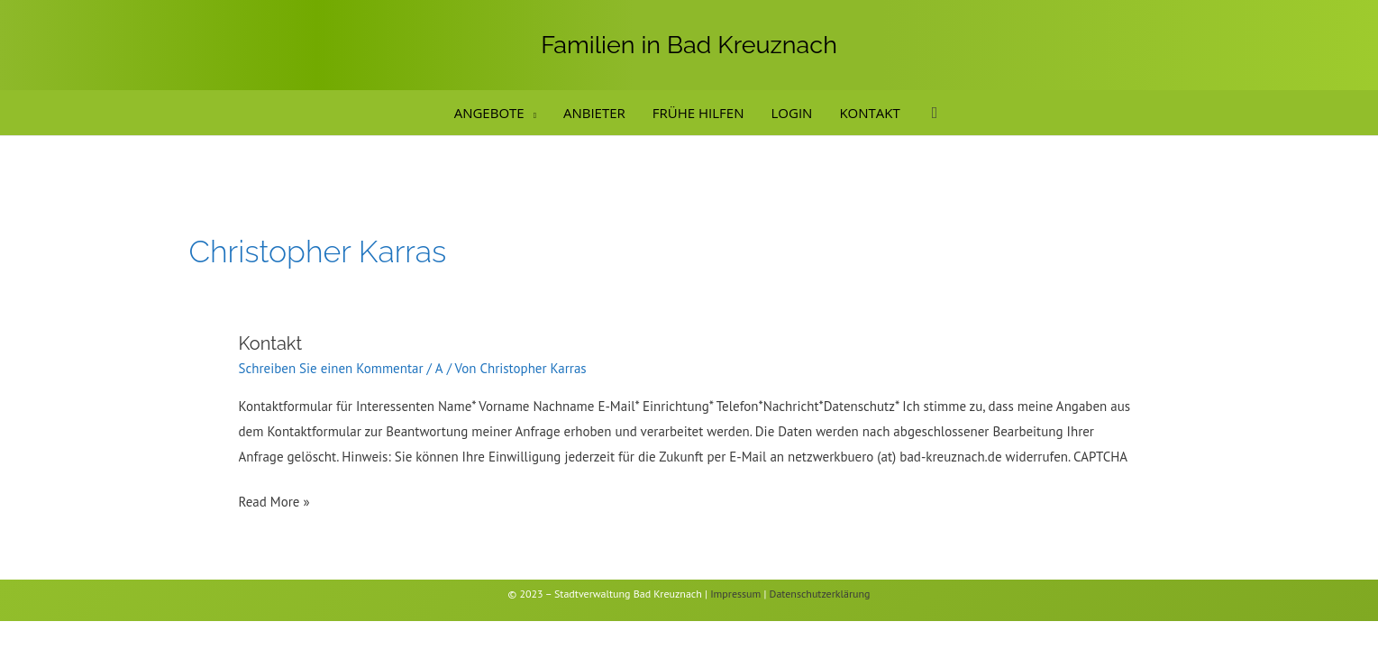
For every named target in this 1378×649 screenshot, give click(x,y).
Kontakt (271, 343)
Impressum (735, 593)
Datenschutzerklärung (820, 593)
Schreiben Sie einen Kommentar (331, 368)
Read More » (274, 499)
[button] (935, 113)
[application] (530, 113)
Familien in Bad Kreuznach (689, 45)
